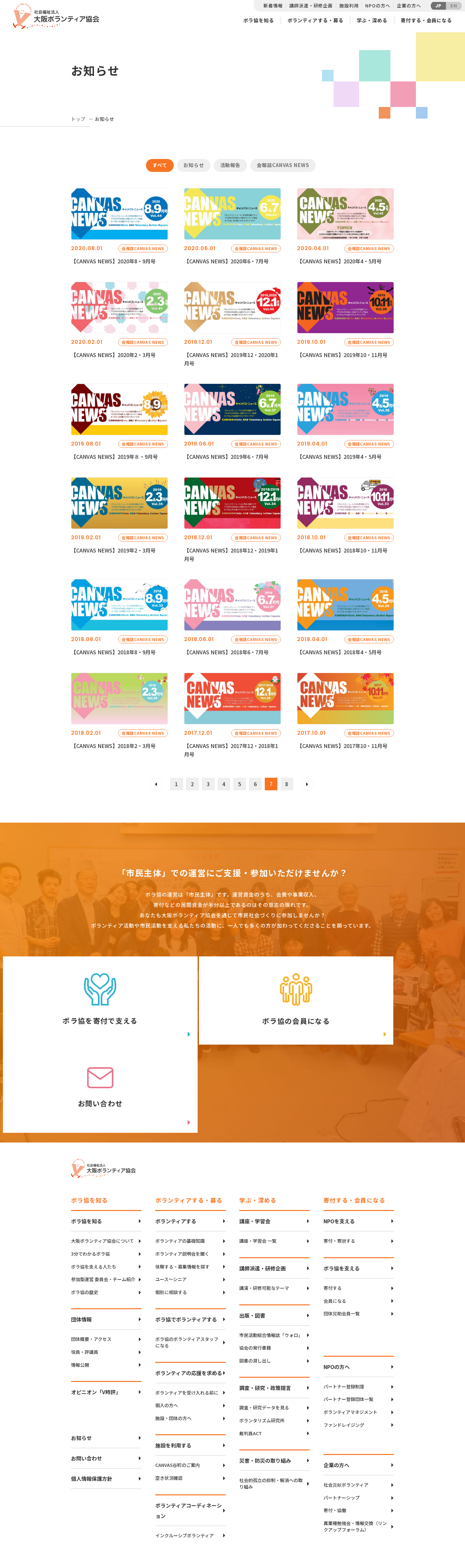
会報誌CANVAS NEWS (283, 165)
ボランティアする (175, 1142)
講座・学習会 (254, 1142)
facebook (371, 1504)
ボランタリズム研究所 (261, 1341)
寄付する (333, 1209)
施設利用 (348, 5)
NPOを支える (339, 1142)
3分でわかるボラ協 (90, 1175)
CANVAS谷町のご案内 (177, 1386)
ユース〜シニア (171, 1200)
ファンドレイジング (344, 1346)
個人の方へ (166, 1326)
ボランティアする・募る (315, 20)
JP (438, 6)
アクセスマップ (246, 1498)
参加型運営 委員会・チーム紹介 (103, 1200)
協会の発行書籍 (255, 1269)
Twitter (371, 1488)
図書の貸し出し (255, 1281)
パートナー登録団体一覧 (348, 1320)
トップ (78, 119)
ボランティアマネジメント (350, 1333)
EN (453, 6)
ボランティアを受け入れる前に (186, 1313)
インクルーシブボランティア (184, 1456)
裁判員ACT (250, 1354)
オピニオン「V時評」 (96, 1313)
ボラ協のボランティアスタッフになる (186, 1263)
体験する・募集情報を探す (182, 1187)
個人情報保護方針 (91, 1399)
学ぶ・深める (372, 20)
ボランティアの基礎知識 (180, 1162)
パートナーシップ (342, 1418)
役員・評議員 (84, 1272)
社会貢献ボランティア (346, 1406)
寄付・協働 (335, 1431)
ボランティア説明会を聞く (182, 1175)
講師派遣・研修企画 (311, 5)
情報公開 (80, 1285)
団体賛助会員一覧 (342, 1234)
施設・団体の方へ (173, 1339)
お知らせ (193, 165)
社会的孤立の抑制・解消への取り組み (271, 1404)
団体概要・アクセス (91, 1260)
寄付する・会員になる (426, 20)
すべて (159, 165)
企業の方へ (409, 5)
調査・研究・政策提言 (265, 1308)
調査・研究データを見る (264, 1328)
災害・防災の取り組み (265, 1381)
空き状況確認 (168, 1398)
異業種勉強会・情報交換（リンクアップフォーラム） (355, 1447)
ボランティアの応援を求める (188, 1293)
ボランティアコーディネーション (188, 1431)
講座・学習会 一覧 (257, 1162)
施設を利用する (173, 1366)
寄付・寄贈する (339, 1162)
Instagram (371, 1520)
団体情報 (81, 1240)
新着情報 (273, 5)
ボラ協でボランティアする (186, 1240)
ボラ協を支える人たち (93, 1187)
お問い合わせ (86, 1379)
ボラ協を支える (342, 1189)
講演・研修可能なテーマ (264, 1209)
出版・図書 (252, 1236)
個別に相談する (171, 1213)
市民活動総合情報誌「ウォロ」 (271, 1256)
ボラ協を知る (258, 20)
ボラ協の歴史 (84, 1213)
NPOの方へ (377, 5)
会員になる (335, 1221)
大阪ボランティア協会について (102, 1162)
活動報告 (230, 165)
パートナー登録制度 (344, 1307)
